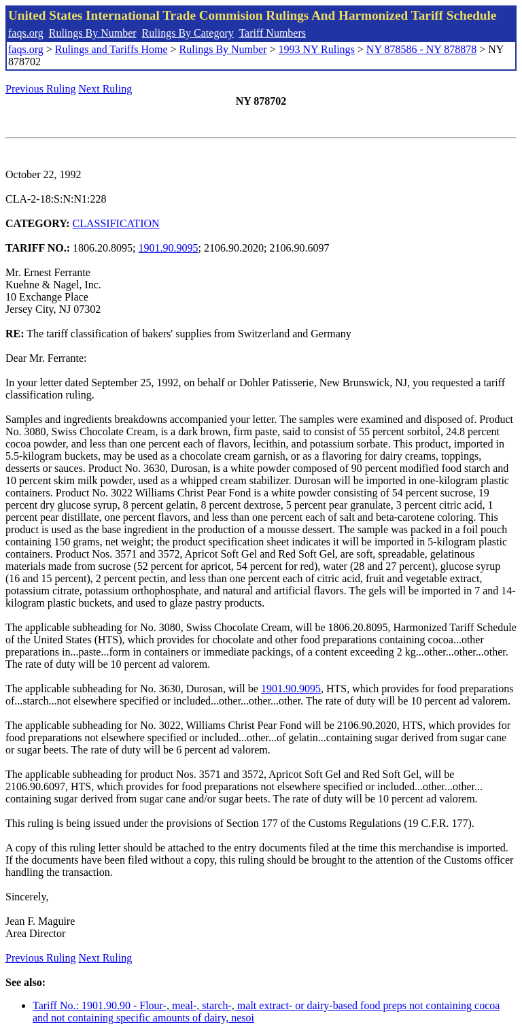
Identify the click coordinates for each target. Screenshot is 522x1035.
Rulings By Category (188, 33)
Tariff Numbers (272, 33)
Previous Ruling (40, 89)
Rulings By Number (93, 33)
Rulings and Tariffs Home (111, 49)
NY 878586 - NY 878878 (421, 49)
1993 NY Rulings (317, 49)
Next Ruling (106, 89)
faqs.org (26, 33)
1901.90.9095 (168, 248)
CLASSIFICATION (116, 223)
